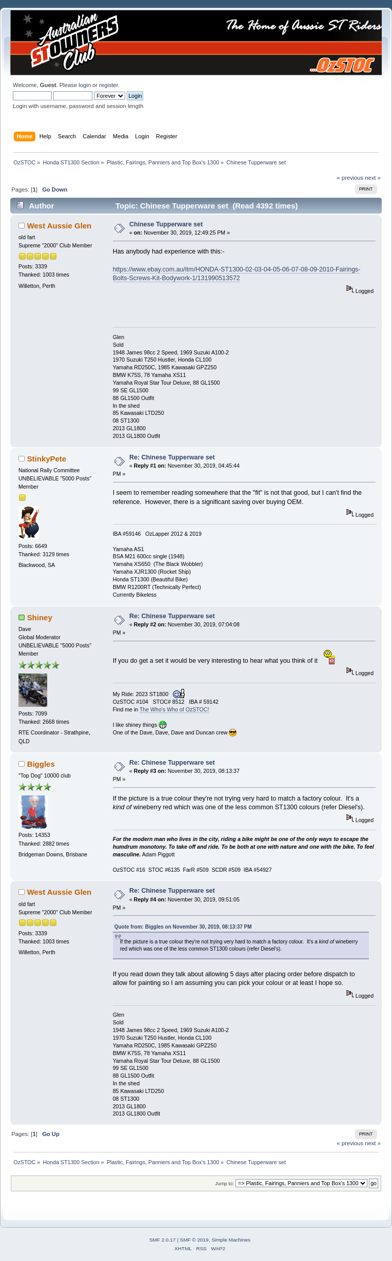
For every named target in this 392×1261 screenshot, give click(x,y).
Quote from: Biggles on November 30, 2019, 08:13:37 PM (183, 927)
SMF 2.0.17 (162, 1240)
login (85, 85)
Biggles (41, 764)
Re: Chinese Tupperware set (172, 457)
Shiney (39, 617)
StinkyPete (47, 458)
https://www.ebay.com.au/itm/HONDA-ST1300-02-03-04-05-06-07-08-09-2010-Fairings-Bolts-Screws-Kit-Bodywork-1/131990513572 (237, 274)
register (108, 85)
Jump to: (224, 1183)
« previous (350, 178)
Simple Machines (230, 1240)
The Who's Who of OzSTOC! (174, 709)
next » (373, 178)
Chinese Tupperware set (166, 224)
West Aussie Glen (59, 225)
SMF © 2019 (194, 1240)
